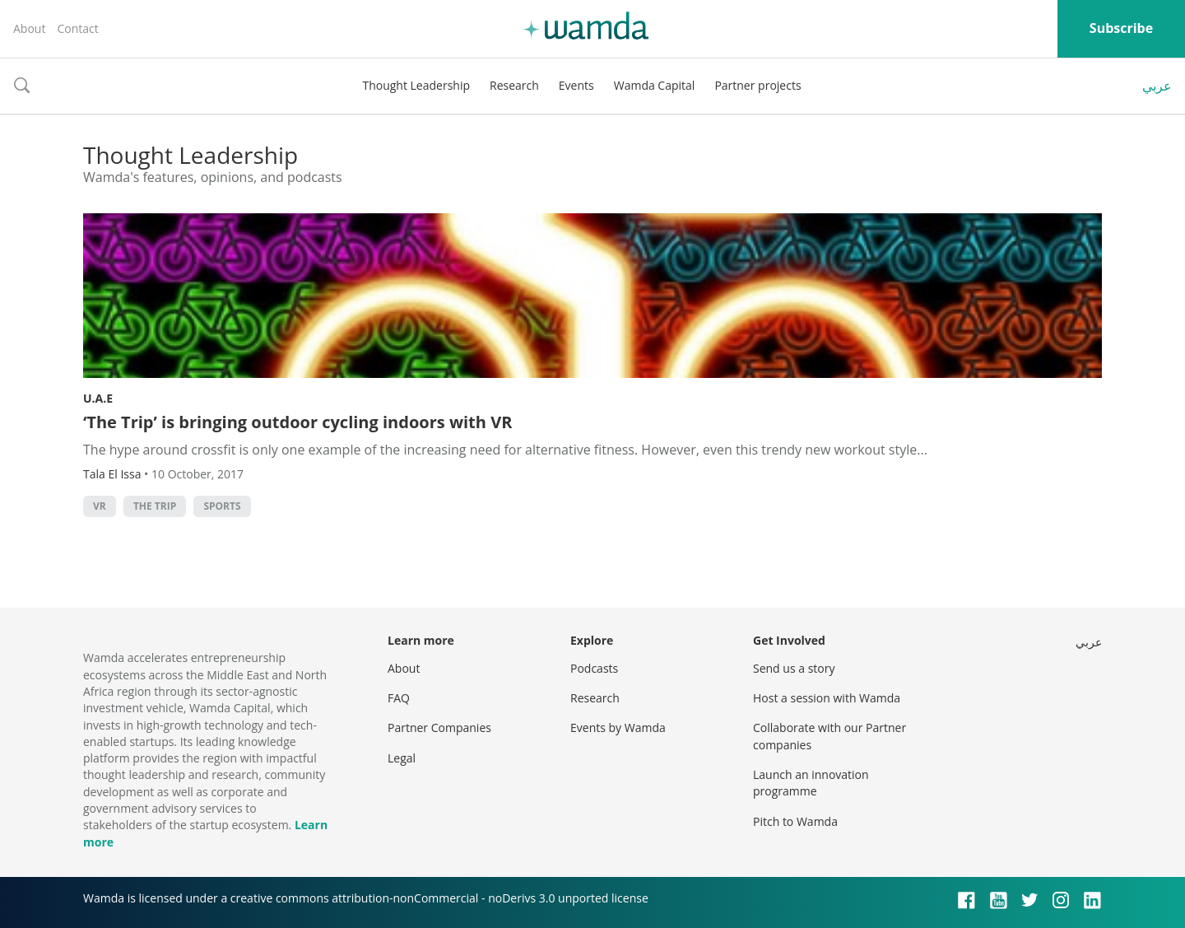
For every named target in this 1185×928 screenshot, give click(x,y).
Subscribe (1121, 28)
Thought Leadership (416, 85)
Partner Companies (439, 727)
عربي (1157, 85)
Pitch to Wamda (795, 821)
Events (576, 85)
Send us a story (793, 668)
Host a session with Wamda (826, 698)
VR (99, 506)
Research (514, 85)
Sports (221, 506)
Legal (402, 758)
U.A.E (98, 398)
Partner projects (757, 85)
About (29, 28)
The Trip (154, 506)
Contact (77, 28)
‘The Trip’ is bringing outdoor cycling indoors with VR (297, 422)
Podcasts (594, 668)
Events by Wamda (618, 727)
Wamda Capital (654, 85)
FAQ (399, 698)
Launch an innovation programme (811, 783)
